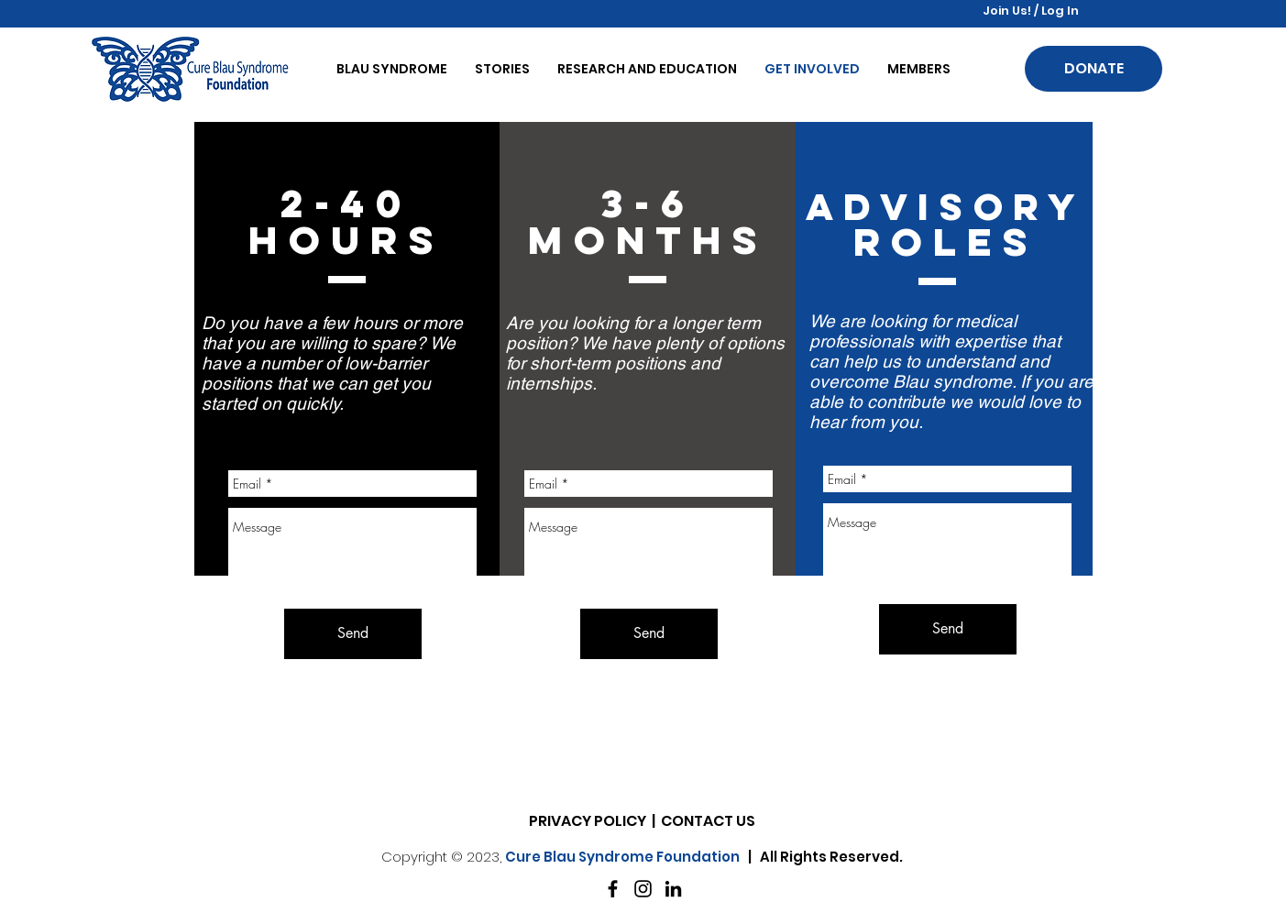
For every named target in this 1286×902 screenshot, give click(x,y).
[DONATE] (1093, 69)
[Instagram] (643, 888)
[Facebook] (612, 888)
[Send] (948, 629)
